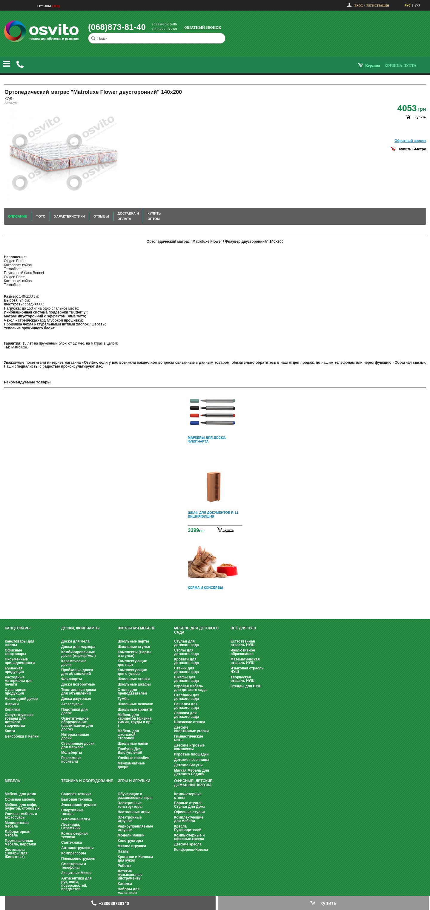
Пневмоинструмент (78, 859)
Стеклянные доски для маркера (78, 745)
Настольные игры (134, 812)
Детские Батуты (188, 765)
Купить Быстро (412, 149)
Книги (10, 731)
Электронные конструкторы (130, 805)
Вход (358, 5)
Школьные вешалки (135, 704)
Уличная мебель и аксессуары (21, 815)
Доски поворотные (78, 684)
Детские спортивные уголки (191, 729)
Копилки (12, 709)
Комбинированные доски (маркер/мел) (78, 654)
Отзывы (44, 6)
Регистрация (377, 5)
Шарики (12, 704)
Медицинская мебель (17, 824)
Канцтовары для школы (19, 643)
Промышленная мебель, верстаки (20, 842)
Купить (228, 530)
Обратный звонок (202, 27)
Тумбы (124, 699)
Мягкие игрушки (132, 846)
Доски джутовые (76, 699)
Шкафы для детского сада (186, 679)
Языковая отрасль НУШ (247, 670)
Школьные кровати (135, 709)
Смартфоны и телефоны (73, 866)
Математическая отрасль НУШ (245, 661)
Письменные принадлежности (20, 661)
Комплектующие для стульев (132, 672)
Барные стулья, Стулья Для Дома (189, 805)
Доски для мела (75, 641)
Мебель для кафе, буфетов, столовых (22, 806)
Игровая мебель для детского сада (190, 688)
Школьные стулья (134, 647)
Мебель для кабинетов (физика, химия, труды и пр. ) (135, 720)
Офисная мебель (20, 799)
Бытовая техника (76, 799)
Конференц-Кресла (191, 850)
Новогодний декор (21, 699)
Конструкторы (130, 841)
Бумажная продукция (14, 670)
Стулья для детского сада (186, 643)
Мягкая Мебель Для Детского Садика (191, 772)
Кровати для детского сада (186, 661)
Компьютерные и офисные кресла (189, 837)
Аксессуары (72, 704)
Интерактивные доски (75, 736)
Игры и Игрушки (134, 781)
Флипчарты (71, 679)
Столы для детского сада (186, 652)
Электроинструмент (78, 805)
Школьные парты (133, 641)
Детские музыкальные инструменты (130, 874)
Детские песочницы (191, 760)
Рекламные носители (71, 760)
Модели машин (131, 835)
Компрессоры (73, 853)
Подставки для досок (74, 711)
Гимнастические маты (188, 738)
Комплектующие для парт (132, 663)
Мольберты (71, 752)
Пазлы (123, 851)
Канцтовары (17, 628)
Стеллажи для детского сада (186, 697)
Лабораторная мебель (17, 833)
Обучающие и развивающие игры (135, 796)
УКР (417, 5)
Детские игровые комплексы (189, 747)
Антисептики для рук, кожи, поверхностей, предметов (76, 883)
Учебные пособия (133, 758)
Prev (214, 396)
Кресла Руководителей (187, 828)
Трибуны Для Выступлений (130, 751)
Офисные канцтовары (15, 652)
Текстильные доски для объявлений (78, 691)
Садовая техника (76, 794)
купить (420, 117)
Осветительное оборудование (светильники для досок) (77, 723)
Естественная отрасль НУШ (243, 643)
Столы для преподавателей (132, 691)
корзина (372, 65)
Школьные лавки (133, 743)
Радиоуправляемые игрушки (135, 828)
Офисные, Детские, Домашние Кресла (194, 783)
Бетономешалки (75, 819)
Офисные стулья (189, 812)
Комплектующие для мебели (188, 819)
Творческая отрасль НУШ (242, 679)
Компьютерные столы (188, 796)
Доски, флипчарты (80, 628)
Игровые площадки (191, 754)
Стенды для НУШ (246, 686)
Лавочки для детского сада (186, 715)
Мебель (12, 781)
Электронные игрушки (130, 819)
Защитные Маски (76, 873)
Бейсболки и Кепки (22, 736)
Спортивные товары (72, 812)
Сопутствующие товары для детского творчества (19, 720)
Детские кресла (188, 844)
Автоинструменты (77, 848)
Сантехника (71, 842)
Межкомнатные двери (131, 765)
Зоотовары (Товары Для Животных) (16, 853)
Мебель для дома (20, 794)
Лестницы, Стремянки (71, 826)
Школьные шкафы (134, 684)
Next (215, 605)
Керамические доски (73, 663)
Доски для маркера (78, 647)
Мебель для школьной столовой (128, 734)
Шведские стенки (189, 722)
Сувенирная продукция (15, 691)
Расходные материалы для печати (19, 680)
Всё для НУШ (243, 628)
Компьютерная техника (74, 835)
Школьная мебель (136, 628)
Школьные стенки (134, 679)
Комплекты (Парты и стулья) (134, 654)
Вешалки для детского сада (186, 706)
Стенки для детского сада (186, 670)
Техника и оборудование (87, 781)
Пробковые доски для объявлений (77, 672)
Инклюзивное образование (243, 652)
